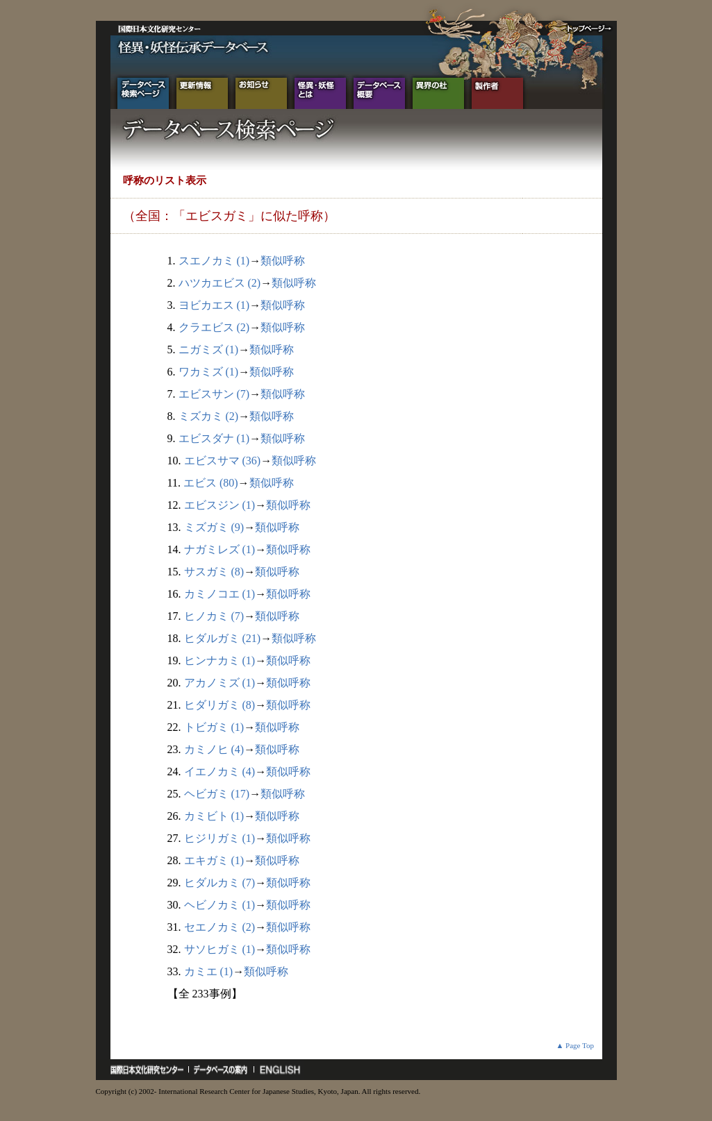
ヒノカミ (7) (214, 616)
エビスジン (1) (220, 505)
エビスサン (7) (214, 394)
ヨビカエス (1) (214, 305)
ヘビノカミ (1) (220, 905)
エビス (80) (210, 483)
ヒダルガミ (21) (222, 638)
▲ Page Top (575, 1045)
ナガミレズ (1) (220, 549)
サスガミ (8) (214, 572)
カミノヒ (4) (214, 749)
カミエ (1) (208, 971)
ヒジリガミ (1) (220, 838)
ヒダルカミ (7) (220, 882)
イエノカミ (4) (220, 771)
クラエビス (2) (214, 327)
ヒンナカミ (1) (220, 660)
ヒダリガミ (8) (220, 705)
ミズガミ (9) (214, 527)
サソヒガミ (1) (220, 949)
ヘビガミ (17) (217, 794)
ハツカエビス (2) (220, 283)
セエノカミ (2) (220, 927)
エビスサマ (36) (222, 460)
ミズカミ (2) (209, 416)
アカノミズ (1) (220, 683)
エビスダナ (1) (214, 438)
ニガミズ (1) (209, 349)
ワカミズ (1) (209, 372)
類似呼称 (282, 261)
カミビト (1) (214, 816)
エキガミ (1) (214, 860)
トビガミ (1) (214, 727)
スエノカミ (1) (214, 261)
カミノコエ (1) (220, 594)
